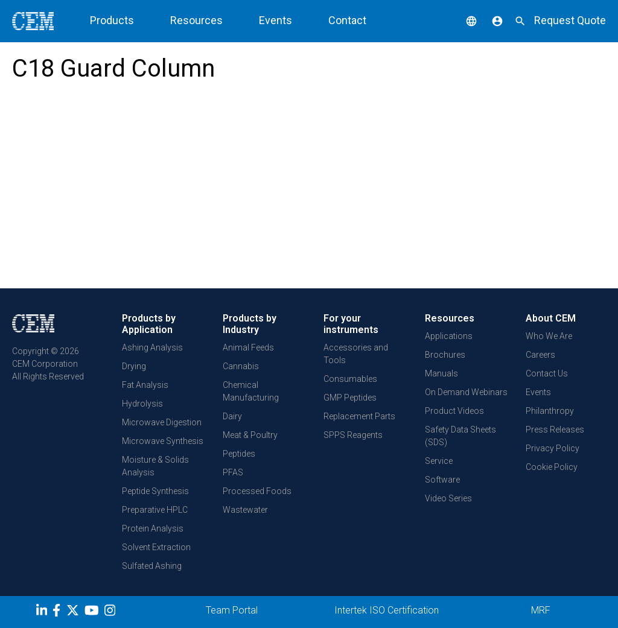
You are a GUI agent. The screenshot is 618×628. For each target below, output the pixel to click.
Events (275, 20)
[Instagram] (111, 612)
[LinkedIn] (43, 612)
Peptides (239, 453)
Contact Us (547, 373)
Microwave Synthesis (162, 441)
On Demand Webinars (466, 392)
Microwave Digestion (162, 422)
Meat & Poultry (250, 435)
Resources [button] (196, 20)
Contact (347, 20)
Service (439, 461)
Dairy (232, 416)
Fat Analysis (145, 385)
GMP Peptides (350, 397)
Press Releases (555, 429)
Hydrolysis (142, 403)
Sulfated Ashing (152, 566)
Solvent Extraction (156, 547)
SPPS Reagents (353, 435)
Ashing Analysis (152, 347)
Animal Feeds (248, 347)
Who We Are (549, 336)
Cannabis (241, 366)
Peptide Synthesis (155, 491)
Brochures (445, 355)
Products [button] (112, 20)
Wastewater (245, 510)
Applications (449, 336)
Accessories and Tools (355, 354)
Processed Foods (257, 491)
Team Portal (232, 610)
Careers (540, 355)
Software (442, 479)
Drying (134, 366)
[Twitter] (74, 612)
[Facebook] (59, 612)
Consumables (350, 379)
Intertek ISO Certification (386, 610)
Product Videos (454, 411)
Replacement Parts (359, 416)
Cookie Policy (552, 467)
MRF (540, 610)
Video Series (448, 498)
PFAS (233, 472)
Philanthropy (550, 411)
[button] (462, 20)
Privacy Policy (552, 448)
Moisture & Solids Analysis (155, 466)
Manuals (441, 373)
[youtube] (93, 612)
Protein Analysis (152, 528)
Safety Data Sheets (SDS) (460, 436)
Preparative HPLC (155, 510)
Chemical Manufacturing (251, 391)
